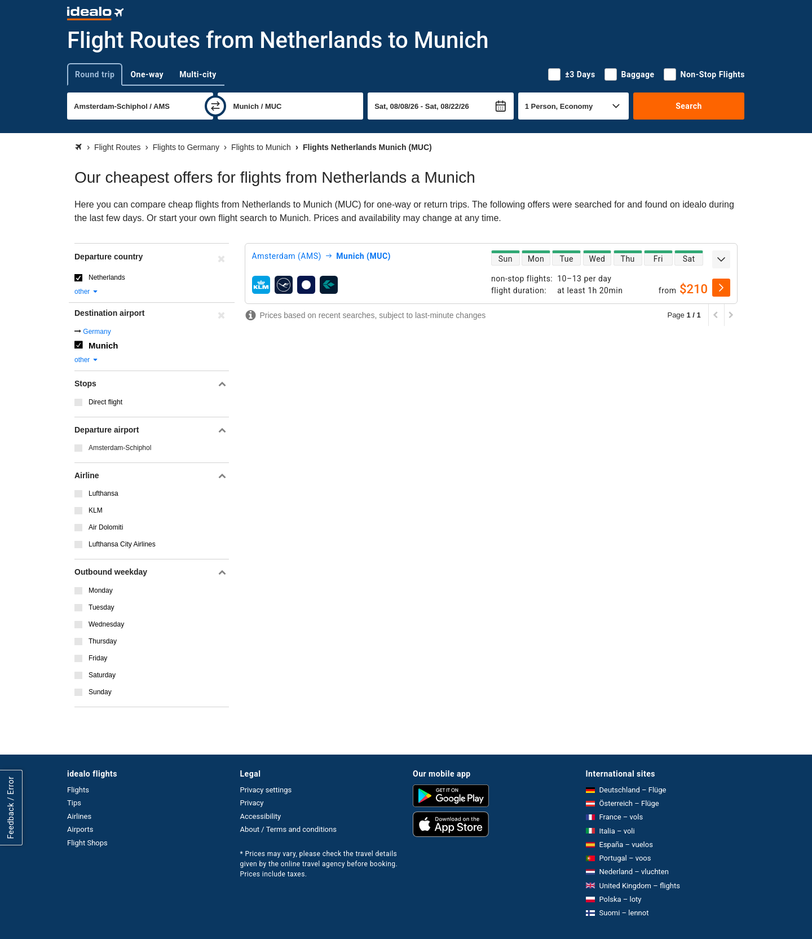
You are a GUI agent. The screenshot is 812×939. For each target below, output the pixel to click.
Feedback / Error (10, 807)
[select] (721, 288)
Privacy (252, 803)
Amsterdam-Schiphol (120, 448)
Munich (103, 345)
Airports (80, 829)
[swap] (215, 106)
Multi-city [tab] (198, 74)
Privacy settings (266, 790)
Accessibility (260, 816)
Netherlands (107, 277)
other (86, 292)
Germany (97, 332)
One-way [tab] (147, 74)
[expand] (721, 259)
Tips (74, 803)
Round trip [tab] (94, 74)
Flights (78, 790)
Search (689, 106)
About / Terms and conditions (288, 829)
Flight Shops (87, 843)
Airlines (79, 816)
